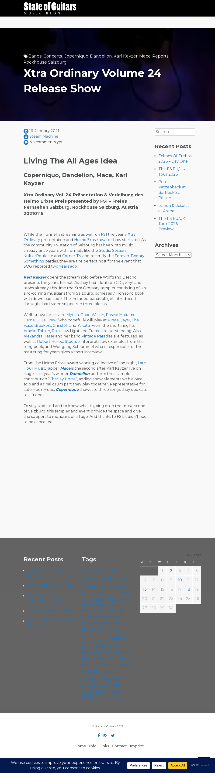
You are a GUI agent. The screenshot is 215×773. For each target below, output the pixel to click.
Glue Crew (46, 320)
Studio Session (112, 250)
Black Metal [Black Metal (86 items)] (117, 586)
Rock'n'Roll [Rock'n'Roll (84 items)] (109, 672)
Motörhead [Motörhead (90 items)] (93, 646)
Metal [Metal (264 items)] (118, 638)
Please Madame (120, 315)
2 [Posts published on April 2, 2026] (171, 571)
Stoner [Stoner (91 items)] (113, 685)
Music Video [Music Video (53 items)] (114, 646)
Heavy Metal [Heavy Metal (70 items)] (105, 622)
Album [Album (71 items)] (88, 571)
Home (80, 746)
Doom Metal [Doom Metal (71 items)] (93, 605)
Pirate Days (118, 320)
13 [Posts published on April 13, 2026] (145, 589)
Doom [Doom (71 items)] (126, 599)
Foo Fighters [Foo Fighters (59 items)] (114, 610)
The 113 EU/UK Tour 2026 (50, 586)
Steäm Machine (43, 136)
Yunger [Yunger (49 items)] (122, 697)
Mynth (72, 315)
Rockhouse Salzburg (45, 62)
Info (93, 746)
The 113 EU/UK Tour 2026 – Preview (171, 224)
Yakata (83, 325)
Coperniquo (76, 56)
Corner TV (71, 256)
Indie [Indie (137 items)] (98, 629)
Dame (29, 320)
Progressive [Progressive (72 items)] (120, 652)
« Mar (145, 621)
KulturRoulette (38, 256)
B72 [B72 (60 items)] (101, 587)
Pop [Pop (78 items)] (105, 651)
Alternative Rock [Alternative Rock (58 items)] (94, 579)
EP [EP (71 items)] (108, 605)
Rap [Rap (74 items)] (85, 664)
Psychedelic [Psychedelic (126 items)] (97, 658)
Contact (119, 746)
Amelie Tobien (37, 331)
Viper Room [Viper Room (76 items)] (105, 697)
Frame (95, 331)
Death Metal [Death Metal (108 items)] (105, 599)
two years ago (64, 266)
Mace (145, 56)
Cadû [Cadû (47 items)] (95, 593)
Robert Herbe (50, 341)
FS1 (104, 234)
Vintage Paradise (97, 336)
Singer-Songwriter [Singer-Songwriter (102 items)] (102, 679)
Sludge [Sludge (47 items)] (100, 685)
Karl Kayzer (126, 56)
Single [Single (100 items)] (88, 685)
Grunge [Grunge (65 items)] (88, 616)
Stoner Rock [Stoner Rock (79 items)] (94, 691)
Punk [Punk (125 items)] (119, 658)
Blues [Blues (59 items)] (86, 593)
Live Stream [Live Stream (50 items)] (100, 639)
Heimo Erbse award (92, 240)
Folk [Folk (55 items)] (100, 610)
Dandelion (101, 56)
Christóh (60, 325)
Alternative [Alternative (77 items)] (106, 570)
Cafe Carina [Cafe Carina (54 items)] (107, 593)
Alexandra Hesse (39, 336)
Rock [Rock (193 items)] (89, 671)
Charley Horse (62, 379)
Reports (160, 56)
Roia (56, 331)
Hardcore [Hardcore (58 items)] (103, 616)
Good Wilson (92, 315)
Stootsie (72, 341)
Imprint (137, 746)
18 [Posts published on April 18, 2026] (188, 589)
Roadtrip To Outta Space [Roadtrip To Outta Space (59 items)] (109, 664)
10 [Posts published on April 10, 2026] (180, 580)
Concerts (52, 56)
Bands (35, 56)
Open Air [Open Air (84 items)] (91, 651)
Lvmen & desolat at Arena (51, 611)
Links (104, 746)
